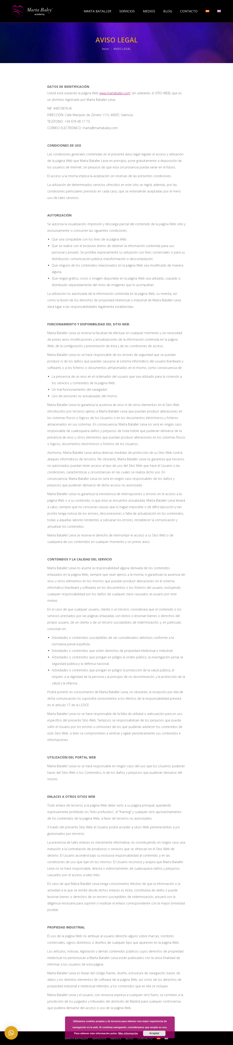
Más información (128, 1033)
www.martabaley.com (114, 93)
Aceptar (154, 1033)
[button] (11, 1033)
